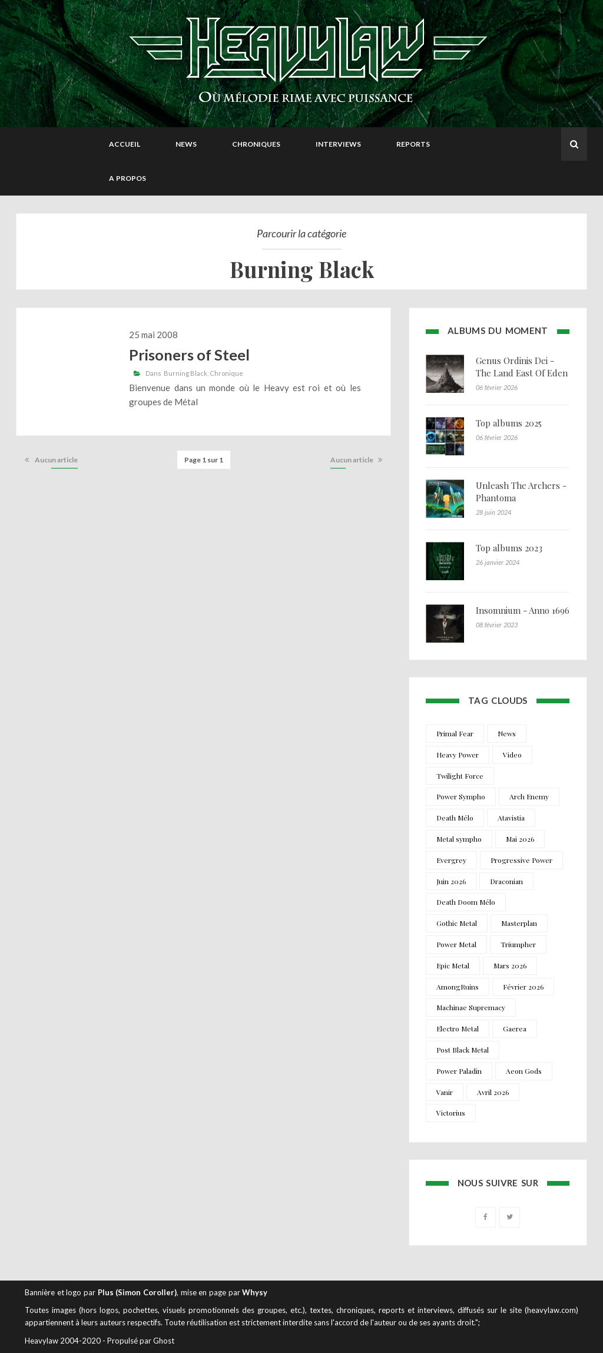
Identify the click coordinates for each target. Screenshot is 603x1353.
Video (512, 754)
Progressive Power (521, 860)
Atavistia (511, 817)
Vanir (444, 1092)
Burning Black (185, 373)
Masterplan (519, 923)
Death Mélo (454, 817)
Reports (413, 144)
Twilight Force (459, 775)
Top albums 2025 (509, 423)
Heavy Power (457, 754)
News (186, 144)
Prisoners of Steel (189, 354)
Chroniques (256, 144)
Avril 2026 (493, 1092)
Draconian (506, 881)
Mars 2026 (509, 965)
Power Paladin (459, 1071)
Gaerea (514, 1028)
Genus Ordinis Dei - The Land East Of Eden (522, 367)
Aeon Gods (524, 1071)
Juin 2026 (451, 881)
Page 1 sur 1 (203, 459)
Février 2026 (523, 986)
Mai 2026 (520, 838)
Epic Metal (452, 965)
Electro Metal (457, 1028)
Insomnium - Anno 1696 (522, 610)
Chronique (226, 373)
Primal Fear (454, 733)
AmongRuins (457, 986)
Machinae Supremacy (470, 1007)
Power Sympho (460, 796)
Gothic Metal (456, 923)
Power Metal (456, 944)
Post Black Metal (462, 1049)
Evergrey (451, 860)
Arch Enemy (529, 796)
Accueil (124, 144)
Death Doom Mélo (465, 902)
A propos (127, 178)
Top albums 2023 (509, 548)
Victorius (450, 1112)
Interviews (338, 144)
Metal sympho (459, 838)
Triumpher (518, 944)
